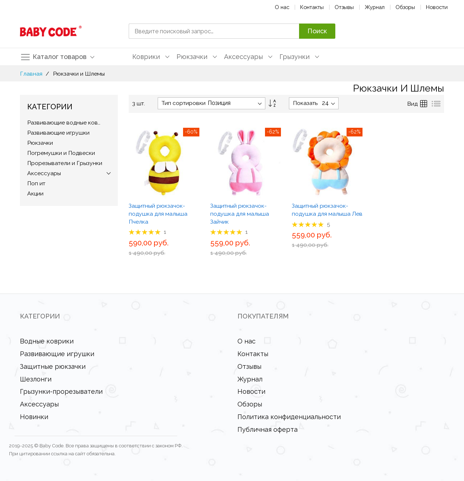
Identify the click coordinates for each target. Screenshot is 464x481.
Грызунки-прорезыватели (61, 391)
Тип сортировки (184, 103)
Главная (31, 73)
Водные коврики (47, 341)
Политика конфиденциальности (289, 417)
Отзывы (344, 7)
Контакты (312, 7)
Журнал (375, 7)
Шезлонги (35, 379)
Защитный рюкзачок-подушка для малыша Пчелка (158, 213)
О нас (282, 7)
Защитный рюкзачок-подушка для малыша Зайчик (239, 213)
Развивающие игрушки (57, 354)
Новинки (34, 417)
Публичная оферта (267, 429)
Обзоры (405, 7)
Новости (437, 7)
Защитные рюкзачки (53, 366)
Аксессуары (39, 404)
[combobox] (214, 31)
